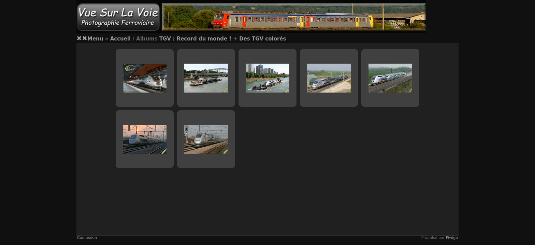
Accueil (120, 39)
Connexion (87, 237)
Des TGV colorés (262, 39)
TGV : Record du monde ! (195, 39)
